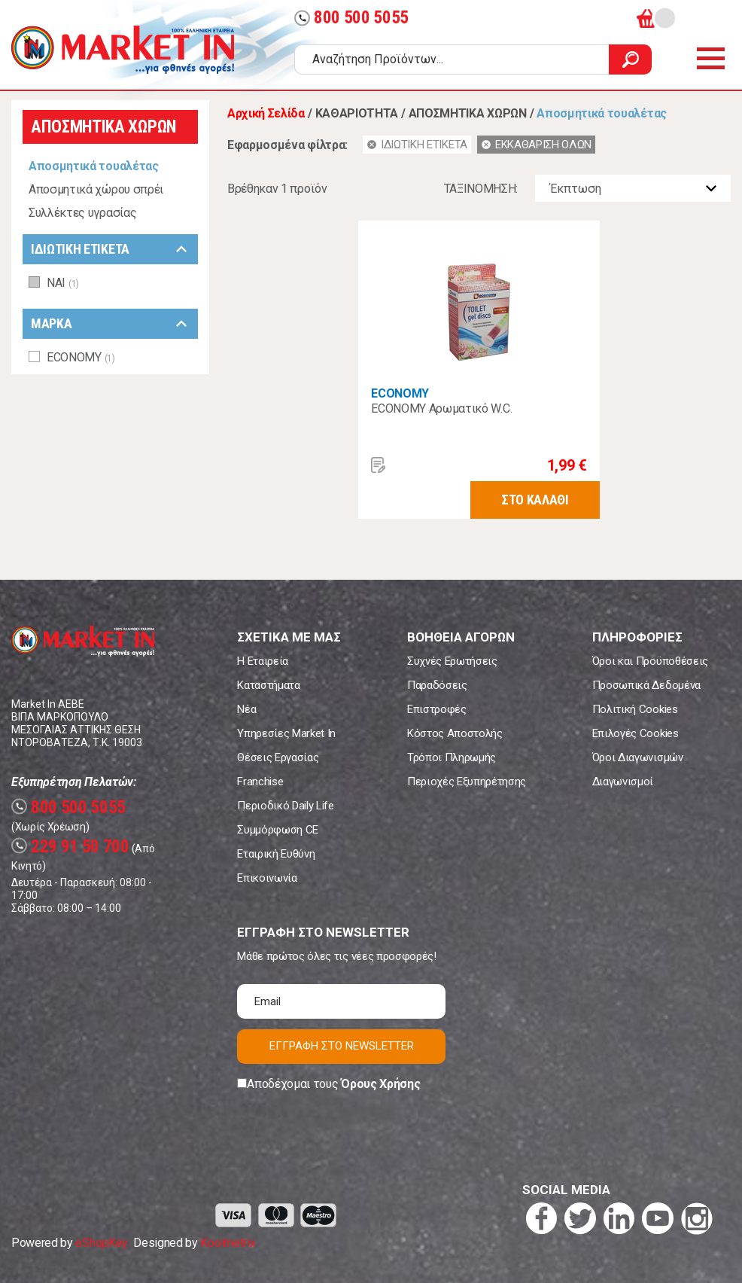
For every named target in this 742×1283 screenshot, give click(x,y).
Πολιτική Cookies (635, 709)
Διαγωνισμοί (622, 781)
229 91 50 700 (70, 847)
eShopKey (101, 1243)
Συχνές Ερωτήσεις (452, 661)
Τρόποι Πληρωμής (451, 757)
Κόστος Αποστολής (455, 733)
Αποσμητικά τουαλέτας (94, 166)
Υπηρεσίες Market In (286, 733)
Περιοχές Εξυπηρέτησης (466, 781)
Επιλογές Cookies (635, 733)
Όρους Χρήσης (380, 1084)
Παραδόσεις (437, 685)
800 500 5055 (351, 18)
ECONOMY (400, 393)
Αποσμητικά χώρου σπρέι (96, 189)
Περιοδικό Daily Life (285, 805)
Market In (122, 50)
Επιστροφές (437, 709)
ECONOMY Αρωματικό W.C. (441, 408)
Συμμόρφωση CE (277, 830)
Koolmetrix (227, 1243)
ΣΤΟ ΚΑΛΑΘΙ (535, 499)
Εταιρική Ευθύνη (276, 854)
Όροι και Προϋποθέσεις (650, 661)
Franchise (260, 781)
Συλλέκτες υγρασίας (82, 213)
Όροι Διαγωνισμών (637, 757)
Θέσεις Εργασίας (277, 757)
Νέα (246, 709)
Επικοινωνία (266, 878)
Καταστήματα (268, 685)
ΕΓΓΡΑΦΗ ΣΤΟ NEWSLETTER (341, 1046)
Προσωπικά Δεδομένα (646, 685)
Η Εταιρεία (262, 661)
